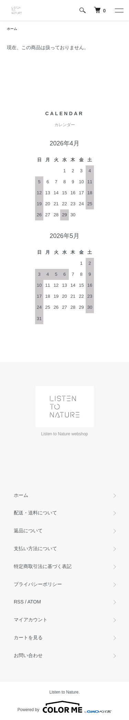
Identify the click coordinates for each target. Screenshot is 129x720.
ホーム (12, 29)
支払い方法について (35, 548)
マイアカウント (30, 619)
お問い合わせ (28, 655)
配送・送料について (35, 512)
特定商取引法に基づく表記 (43, 566)
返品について (28, 530)
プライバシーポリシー (38, 584)
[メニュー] (118, 10)
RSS (19, 601)
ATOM (34, 601)
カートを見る (28, 637)
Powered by (64, 707)
